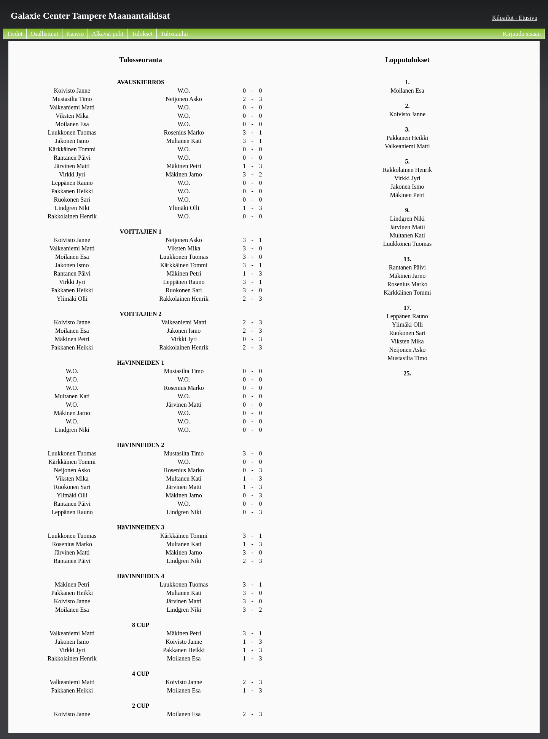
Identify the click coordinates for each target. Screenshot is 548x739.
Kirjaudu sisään (522, 33)
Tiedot (14, 33)
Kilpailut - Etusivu (514, 17)
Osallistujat (44, 33)
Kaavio (75, 33)
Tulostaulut (174, 33)
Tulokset (141, 33)
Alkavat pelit (107, 33)
